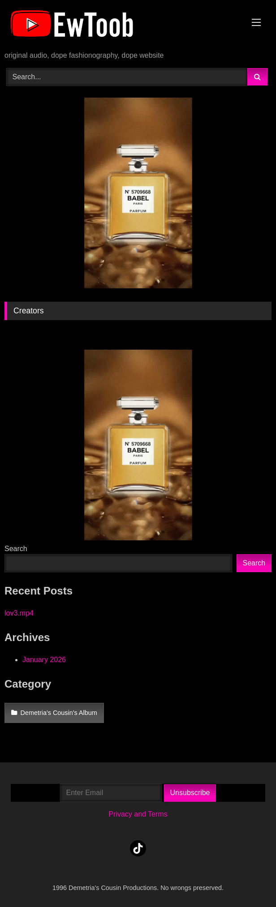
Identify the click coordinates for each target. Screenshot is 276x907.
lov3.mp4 (19, 613)
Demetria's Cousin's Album (59, 712)
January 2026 (44, 659)
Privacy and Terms (137, 814)
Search (15, 548)
